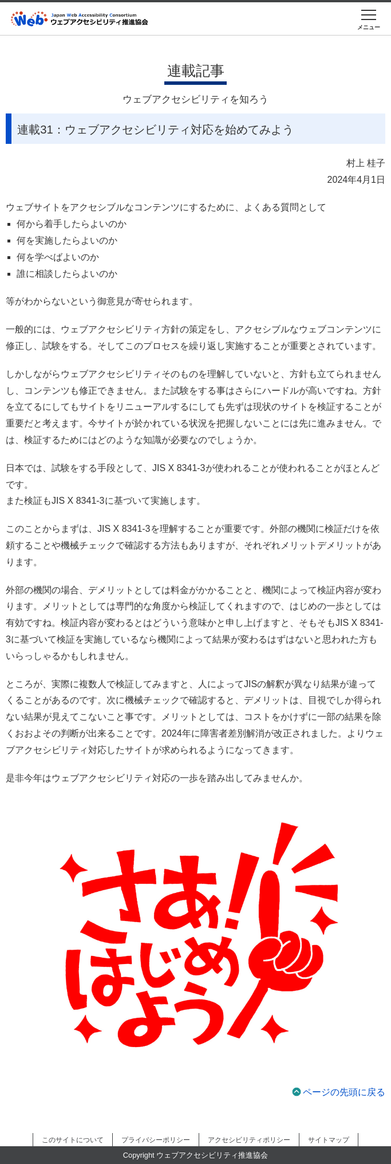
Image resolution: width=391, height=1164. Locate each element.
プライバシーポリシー (155, 1140)
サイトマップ (328, 1140)
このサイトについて (73, 1140)
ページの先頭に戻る (344, 1092)
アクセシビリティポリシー (249, 1140)
